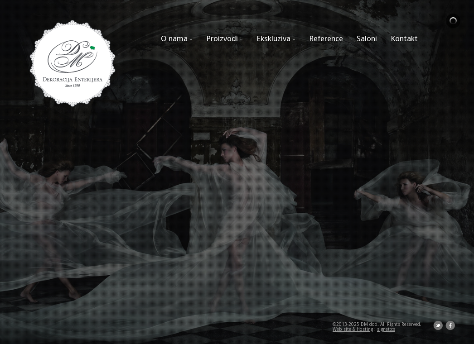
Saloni (367, 38)
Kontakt (404, 38)
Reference (326, 38)
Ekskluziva (275, 38)
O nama (177, 38)
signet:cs (386, 329)
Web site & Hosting (353, 329)
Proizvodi (224, 38)
